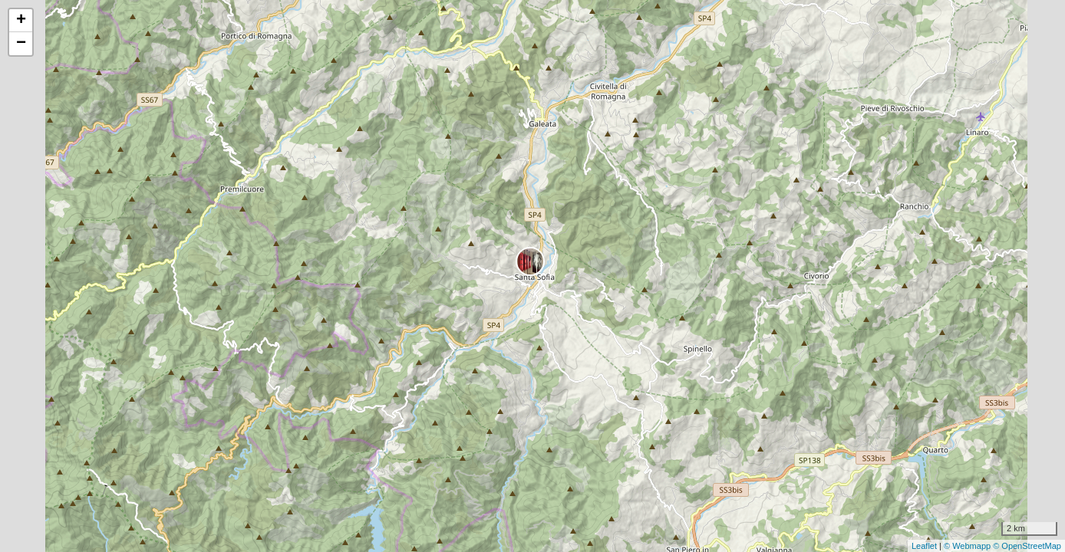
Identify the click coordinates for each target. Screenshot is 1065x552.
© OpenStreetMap (1027, 545)
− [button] (21, 43)
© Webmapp (968, 545)
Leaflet (924, 545)
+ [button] (21, 20)
